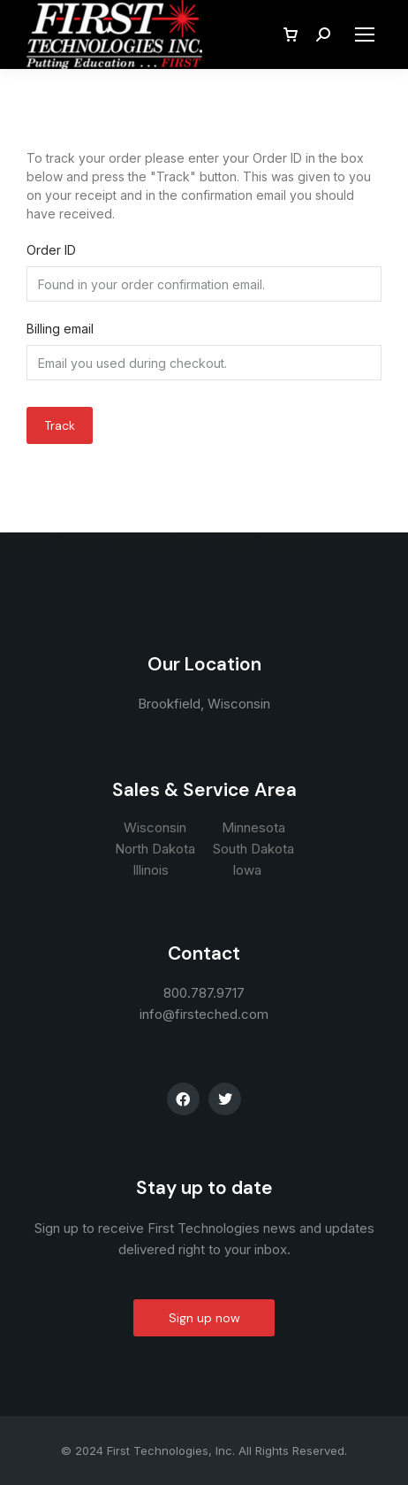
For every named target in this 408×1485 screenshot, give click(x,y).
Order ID (51, 249)
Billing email (60, 328)
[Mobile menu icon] (365, 34)
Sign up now (204, 1318)
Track (59, 425)
